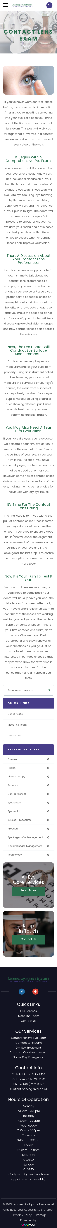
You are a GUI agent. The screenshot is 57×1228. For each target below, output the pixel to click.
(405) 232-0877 (33, 1084)
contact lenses (17, 794)
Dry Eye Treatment (28, 1047)
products (13, 828)
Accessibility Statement (39, 1210)
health (12, 768)
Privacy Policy (22, 1215)
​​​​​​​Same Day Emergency (28, 1057)
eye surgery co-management (25, 837)
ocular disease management (25, 846)
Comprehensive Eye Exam (28, 1038)
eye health (14, 811)
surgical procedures (19, 820)
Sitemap (40, 1215)
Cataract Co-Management (28, 1052)
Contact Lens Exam (29, 1043)
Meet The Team (17, 725)
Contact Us (14, 735)
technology (15, 854)
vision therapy (16, 776)
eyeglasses (14, 802)
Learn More (28, 890)
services (13, 785)
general (12, 759)
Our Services (15, 714)
